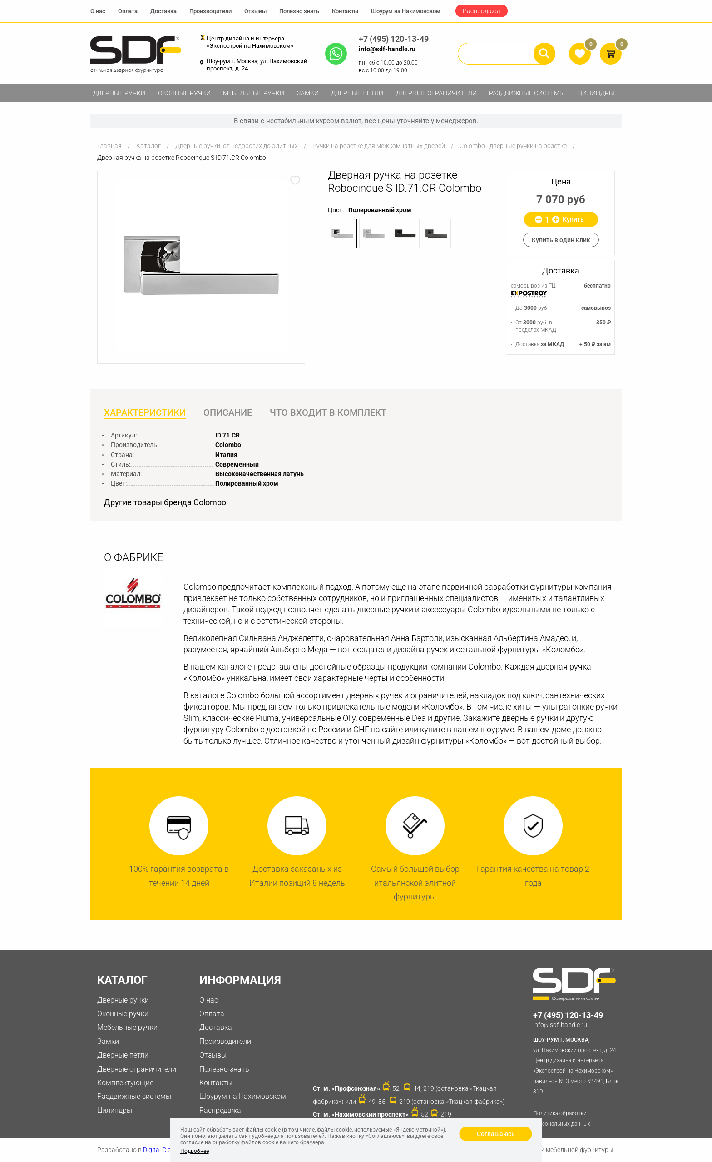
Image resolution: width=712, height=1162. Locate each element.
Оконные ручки (184, 93)
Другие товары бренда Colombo (165, 502)
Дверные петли (357, 93)
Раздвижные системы (527, 93)
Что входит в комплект (328, 412)
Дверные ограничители (436, 93)
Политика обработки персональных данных (561, 1118)
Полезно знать (299, 11)
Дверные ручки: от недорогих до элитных (236, 145)
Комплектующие (125, 1082)
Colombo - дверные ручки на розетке (513, 145)
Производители (210, 11)
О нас (97, 11)
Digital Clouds (162, 1149)
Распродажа (481, 11)
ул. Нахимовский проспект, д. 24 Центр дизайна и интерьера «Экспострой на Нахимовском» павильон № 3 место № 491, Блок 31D (577, 1065)
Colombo (228, 444)
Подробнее (194, 1151)
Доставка (163, 11)
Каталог (148, 145)
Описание (227, 412)
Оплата (128, 11)
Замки (308, 93)
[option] (201, 265)
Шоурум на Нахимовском (405, 11)
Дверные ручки (119, 93)
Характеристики (145, 412)
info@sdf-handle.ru (387, 49)
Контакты (345, 11)
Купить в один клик (561, 239)
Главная (109, 145)
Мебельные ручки (253, 93)
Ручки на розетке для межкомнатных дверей (378, 145)
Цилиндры (596, 93)
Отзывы (255, 11)
